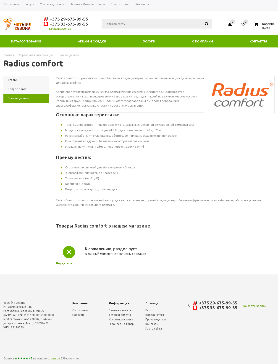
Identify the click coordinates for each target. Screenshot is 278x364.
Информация (119, 303)
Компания (80, 303)
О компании (202, 41)
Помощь (151, 303)
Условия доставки (121, 319)
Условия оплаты (120, 314)
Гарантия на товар (121, 323)
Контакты (258, 41)
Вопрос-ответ (154, 314)
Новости (78, 314)
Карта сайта (153, 328)
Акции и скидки (92, 41)
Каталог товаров (26, 41)
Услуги (149, 41)
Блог (148, 310)
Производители (156, 319)
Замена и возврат (121, 310)
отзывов (53, 358)
